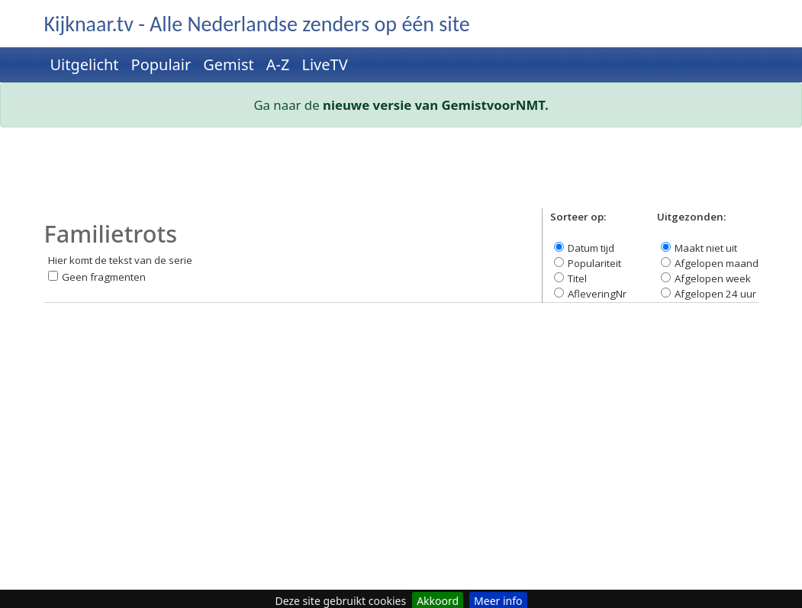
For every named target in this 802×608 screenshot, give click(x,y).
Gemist (228, 64)
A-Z (278, 64)
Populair (161, 64)
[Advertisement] (401, 174)
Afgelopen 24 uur (715, 294)
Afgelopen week (713, 278)
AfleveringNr (597, 294)
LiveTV (324, 64)
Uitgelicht (84, 64)
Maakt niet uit (706, 248)
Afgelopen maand (717, 263)
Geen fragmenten (104, 277)
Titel (577, 278)
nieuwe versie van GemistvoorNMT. (436, 105)
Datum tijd (591, 248)
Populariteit (594, 263)
